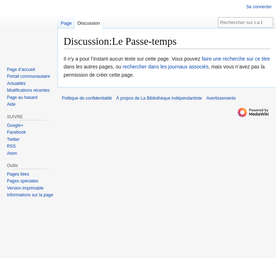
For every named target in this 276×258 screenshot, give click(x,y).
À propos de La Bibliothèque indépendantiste (159, 98)
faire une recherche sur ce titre (236, 59)
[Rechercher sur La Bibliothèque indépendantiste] (245, 22)
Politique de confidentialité (87, 98)
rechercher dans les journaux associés (165, 67)
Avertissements (221, 98)
